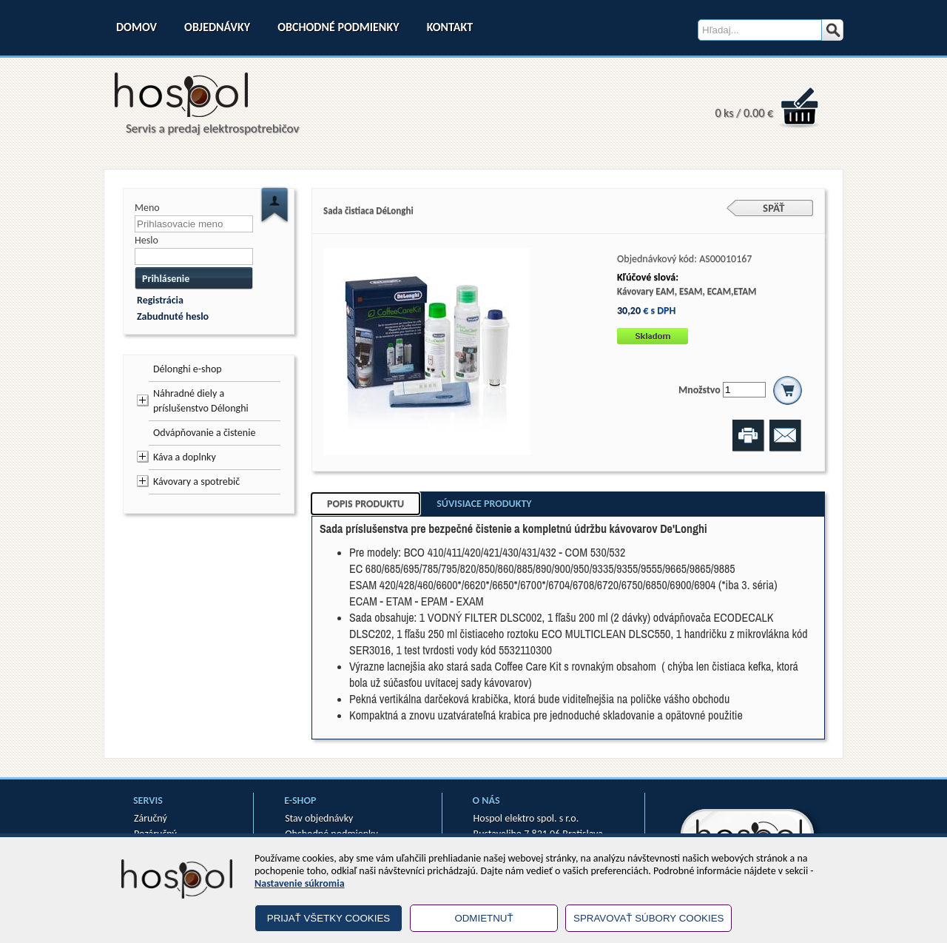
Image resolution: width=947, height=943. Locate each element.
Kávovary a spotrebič (196, 481)
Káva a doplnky (184, 457)
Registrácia (160, 300)
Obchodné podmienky (338, 27)
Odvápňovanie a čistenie (204, 432)
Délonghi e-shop (187, 369)
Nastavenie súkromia (300, 883)
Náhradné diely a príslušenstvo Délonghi (201, 401)
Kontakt (450, 27)
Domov (136, 27)
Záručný (150, 818)
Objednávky (217, 27)
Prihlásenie (165, 278)
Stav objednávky (319, 818)
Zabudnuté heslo (173, 316)
